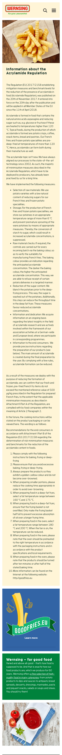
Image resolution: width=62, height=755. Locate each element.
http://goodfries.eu (23, 578)
